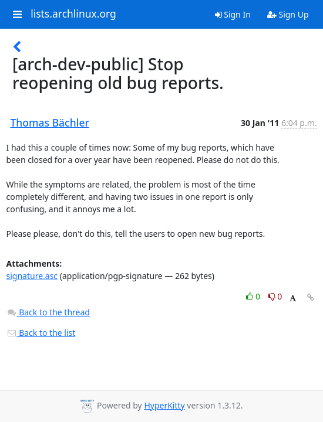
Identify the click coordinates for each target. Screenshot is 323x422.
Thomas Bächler (50, 122)
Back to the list (41, 332)
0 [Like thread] (254, 296)
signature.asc (32, 275)
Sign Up (288, 14)
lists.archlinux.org (73, 14)
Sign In (233, 14)
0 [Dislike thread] (275, 296)
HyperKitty (164, 405)
